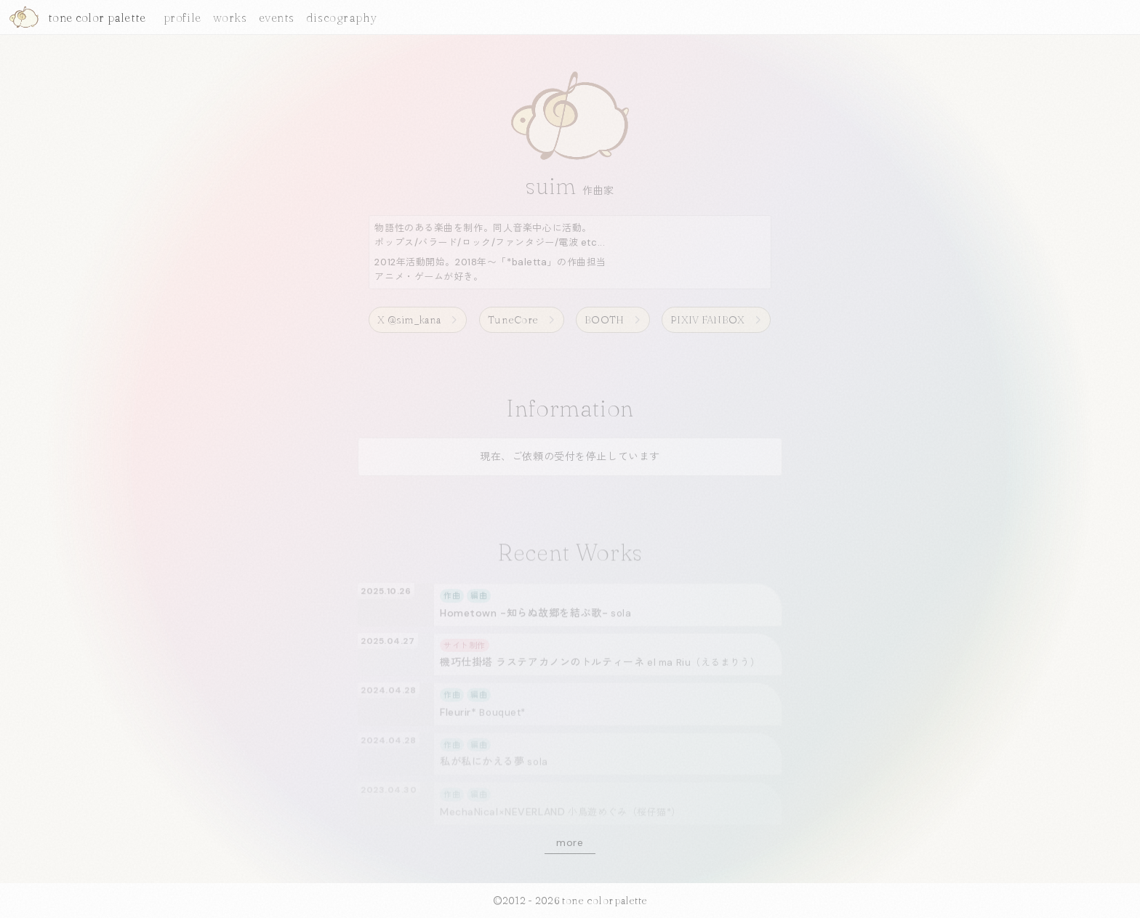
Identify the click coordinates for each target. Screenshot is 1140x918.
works (230, 17)
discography (341, 17)
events (276, 17)
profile (182, 17)
